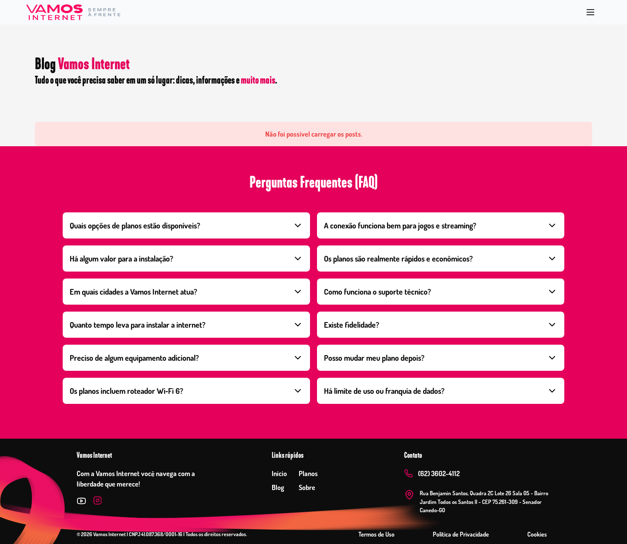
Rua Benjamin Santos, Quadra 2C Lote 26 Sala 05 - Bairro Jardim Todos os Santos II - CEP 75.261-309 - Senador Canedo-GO (484, 501)
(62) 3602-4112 (439, 473)
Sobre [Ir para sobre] (307, 487)
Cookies (537, 534)
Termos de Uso (376, 534)
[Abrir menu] (590, 12)
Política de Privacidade (461, 534)
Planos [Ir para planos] (308, 473)
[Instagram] (97, 501)
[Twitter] (81, 501)
